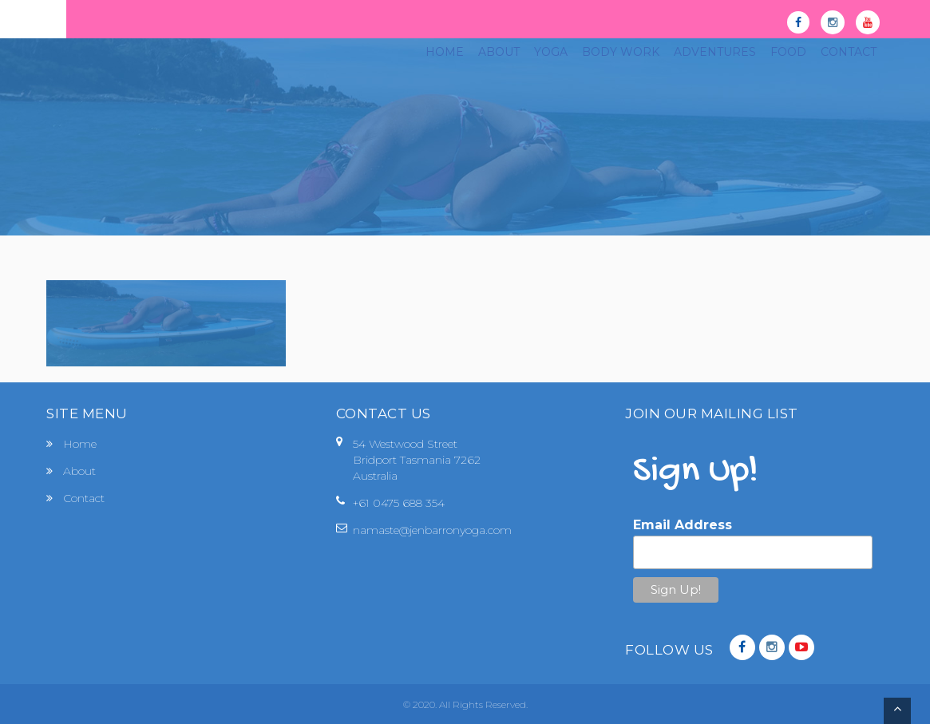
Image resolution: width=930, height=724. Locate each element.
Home (80, 444)
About (79, 471)
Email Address (682, 524)
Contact (84, 498)
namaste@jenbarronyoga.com (432, 530)
